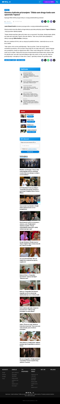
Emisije (4, 376)
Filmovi (4, 374)
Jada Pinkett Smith (10, 60)
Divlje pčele (15, 378)
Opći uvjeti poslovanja (30, 395)
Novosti (5, 369)
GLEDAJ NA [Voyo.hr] (49, 2)
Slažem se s (29, 149)
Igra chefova (15, 372)
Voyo (3, 378)
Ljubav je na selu (15, 381)
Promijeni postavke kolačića (47, 394)
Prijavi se (30, 152)
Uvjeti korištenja (14, 394)
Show (23, 111)
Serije (3, 372)
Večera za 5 (15, 384)
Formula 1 (14, 386)
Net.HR (43, 369)
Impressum (7, 394)
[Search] (57, 2)
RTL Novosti (25, 139)
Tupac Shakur (21, 60)
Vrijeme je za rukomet (34, 375)
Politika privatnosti (23, 394)
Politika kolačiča (37, 394)
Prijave (53, 369)
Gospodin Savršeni (14, 375)
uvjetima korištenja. (32, 149)
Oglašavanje (30, 394)
